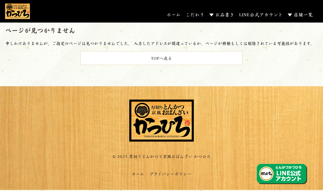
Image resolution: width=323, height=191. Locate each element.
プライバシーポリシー (170, 173)
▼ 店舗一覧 (300, 14)
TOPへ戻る (161, 58)
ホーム (174, 14)
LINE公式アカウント (261, 14)
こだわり (194, 14)
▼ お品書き (221, 14)
